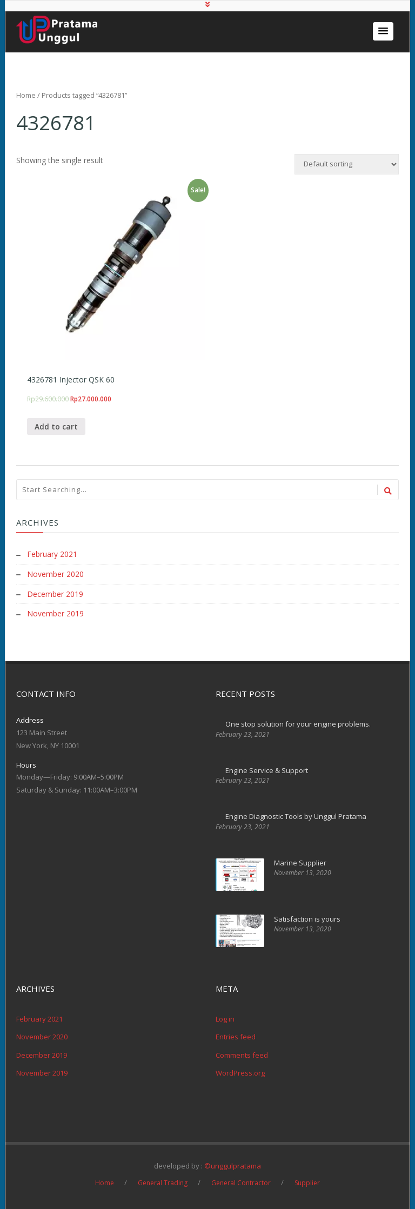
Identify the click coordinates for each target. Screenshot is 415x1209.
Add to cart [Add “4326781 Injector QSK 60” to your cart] (56, 427)
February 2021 (52, 555)
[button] (383, 31)
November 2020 (55, 574)
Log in (225, 1018)
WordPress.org (240, 1072)
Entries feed (236, 1036)
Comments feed (242, 1054)
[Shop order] (346, 164)
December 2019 (55, 594)
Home (26, 95)
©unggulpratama (232, 1165)
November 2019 (55, 613)
